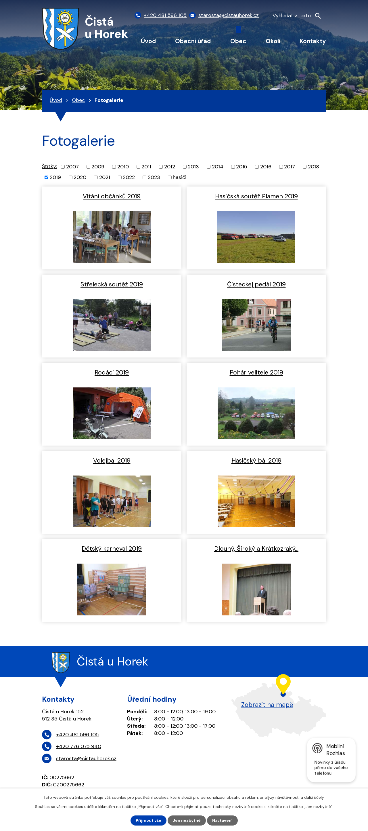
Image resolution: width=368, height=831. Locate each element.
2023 (154, 177)
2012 (169, 166)
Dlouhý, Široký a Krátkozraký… (256, 549)
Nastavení (222, 820)
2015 (241, 166)
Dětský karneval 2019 (112, 549)
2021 (104, 177)
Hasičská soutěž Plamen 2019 (256, 196)
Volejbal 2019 (112, 461)
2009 (97, 166)
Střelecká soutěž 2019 (111, 284)
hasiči (179, 177)
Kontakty (313, 41)
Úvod (148, 41)
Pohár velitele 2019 (256, 372)
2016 (265, 166)
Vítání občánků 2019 (112, 196)
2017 (289, 166)
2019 (55, 177)
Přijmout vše (148, 820)
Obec (238, 41)
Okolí (273, 41)
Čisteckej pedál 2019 (256, 284)
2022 (129, 177)
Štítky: (49, 166)
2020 (80, 177)
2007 (72, 166)
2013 (193, 166)
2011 (146, 166)
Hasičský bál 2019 (256, 461)
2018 (313, 166)
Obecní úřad (193, 41)
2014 (217, 166)
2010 (123, 166)
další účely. (314, 797)
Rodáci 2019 (112, 372)
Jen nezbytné (187, 820)
